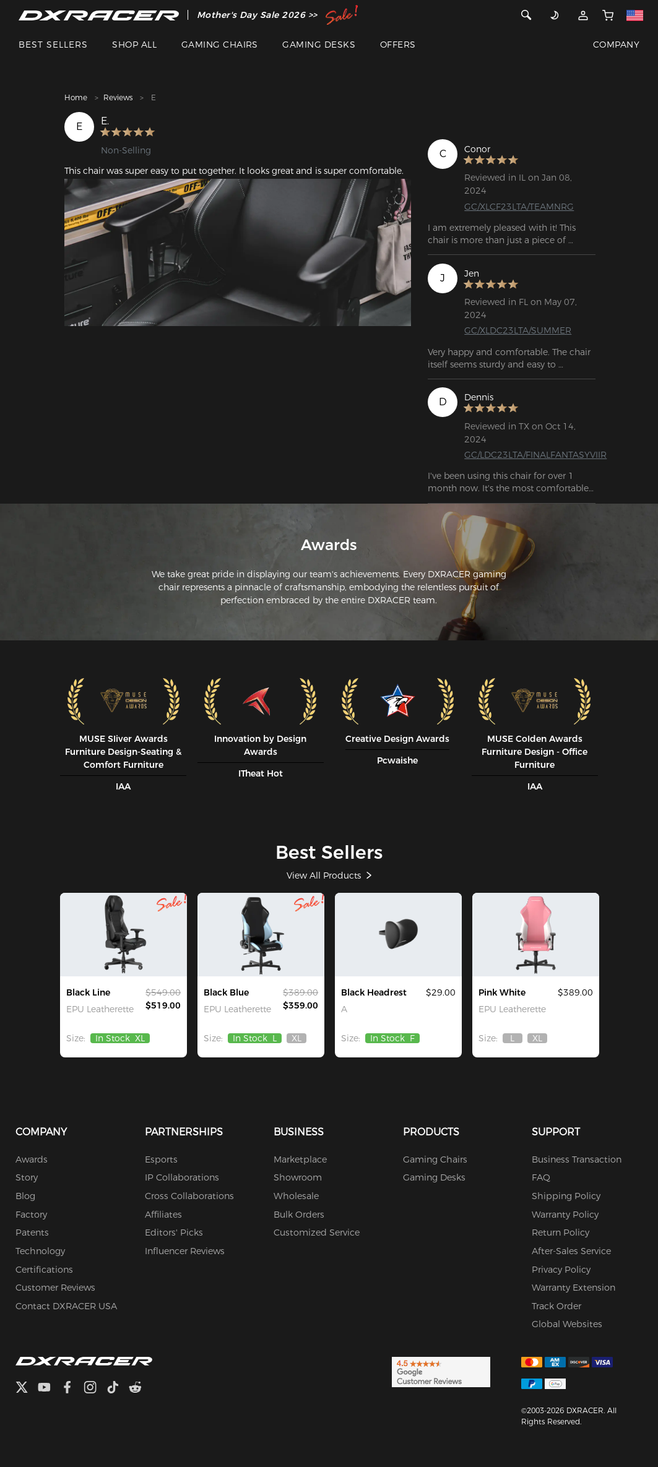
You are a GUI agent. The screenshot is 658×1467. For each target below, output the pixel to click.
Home (75, 97)
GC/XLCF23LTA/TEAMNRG (519, 206)
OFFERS (398, 44)
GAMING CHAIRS (219, 44)
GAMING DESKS (318, 44)
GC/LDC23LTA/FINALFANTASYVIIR (535, 454)
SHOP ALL (134, 44)
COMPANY (616, 44)
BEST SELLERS (53, 44)
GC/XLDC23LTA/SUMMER (517, 330)
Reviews (117, 97)
